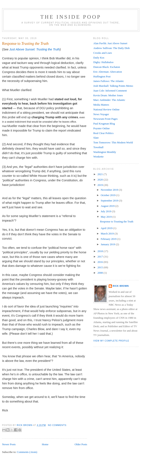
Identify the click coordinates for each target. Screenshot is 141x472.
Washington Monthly (104, 152)
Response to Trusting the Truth (116, 221)
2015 (100, 267)
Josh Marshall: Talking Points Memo (113, 85)
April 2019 (107, 228)
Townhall (98, 147)
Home (45, 444)
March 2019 (107, 233)
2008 (100, 272)
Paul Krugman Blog (104, 123)
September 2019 (110, 200)
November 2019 (110, 189)
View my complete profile (111, 341)
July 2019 (106, 211)
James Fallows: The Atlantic (108, 81)
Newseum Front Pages (105, 118)
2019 (100, 185)
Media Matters (101, 104)
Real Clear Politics (103, 133)
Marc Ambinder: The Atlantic (109, 99)
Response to (25, 43)
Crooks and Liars (102, 52)
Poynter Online (101, 128)
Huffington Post (102, 76)
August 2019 (108, 205)
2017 (100, 256)
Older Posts (81, 444)
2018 (100, 251)
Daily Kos (98, 57)
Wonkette (98, 156)
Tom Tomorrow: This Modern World (113, 142)
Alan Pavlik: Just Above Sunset (110, 43)
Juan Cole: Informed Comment (110, 90)
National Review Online (106, 109)
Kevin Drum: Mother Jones (108, 95)
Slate (96, 137)
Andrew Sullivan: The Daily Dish (111, 48)
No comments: (57, 425)
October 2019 (108, 195)
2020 (100, 179)
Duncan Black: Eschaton (106, 66)
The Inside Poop (70, 17)
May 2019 (106, 216)
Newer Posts (9, 444)
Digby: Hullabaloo (103, 62)
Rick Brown (121, 286)
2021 (100, 174)
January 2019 (108, 244)
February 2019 (109, 238)
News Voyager (101, 114)
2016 (100, 261)
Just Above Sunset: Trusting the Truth (34, 49)
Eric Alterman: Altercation (107, 71)
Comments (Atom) (27, 452)
